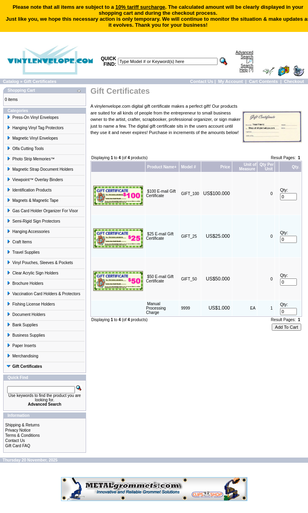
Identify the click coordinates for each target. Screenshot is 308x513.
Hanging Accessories (28, 231)
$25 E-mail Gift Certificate (160, 236)
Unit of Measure (247, 166)
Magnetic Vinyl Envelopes (32, 138)
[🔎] (244, 56)
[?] (246, 67)
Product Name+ (162, 167)
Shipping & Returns (22, 425)
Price (225, 167)
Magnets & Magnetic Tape (32, 200)
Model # (188, 167)
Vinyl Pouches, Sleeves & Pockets (40, 262)
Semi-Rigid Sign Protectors (33, 221)
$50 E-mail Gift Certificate (160, 278)
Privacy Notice (18, 430)
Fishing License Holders (31, 304)
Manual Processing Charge (156, 308)
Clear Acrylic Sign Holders (33, 273)
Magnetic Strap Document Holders (40, 169)
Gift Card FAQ (17, 446)
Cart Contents (263, 81)
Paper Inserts (21, 345)
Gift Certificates (40, 81)
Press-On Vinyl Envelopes (33, 117)
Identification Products (29, 190)
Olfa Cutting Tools (25, 148)
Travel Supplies (23, 252)
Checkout (294, 81)
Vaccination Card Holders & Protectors (43, 294)
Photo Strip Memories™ (31, 159)
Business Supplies (26, 335)
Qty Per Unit (267, 166)
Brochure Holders (25, 283)
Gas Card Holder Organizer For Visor (42, 211)
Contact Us (201, 81)
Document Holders (26, 314)
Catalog (11, 81)
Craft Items (19, 242)
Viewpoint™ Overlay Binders (35, 180)
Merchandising (22, 356)
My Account (230, 81)
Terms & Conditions (22, 435)
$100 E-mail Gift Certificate (161, 193)
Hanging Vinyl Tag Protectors (35, 128)
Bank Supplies (22, 325)
